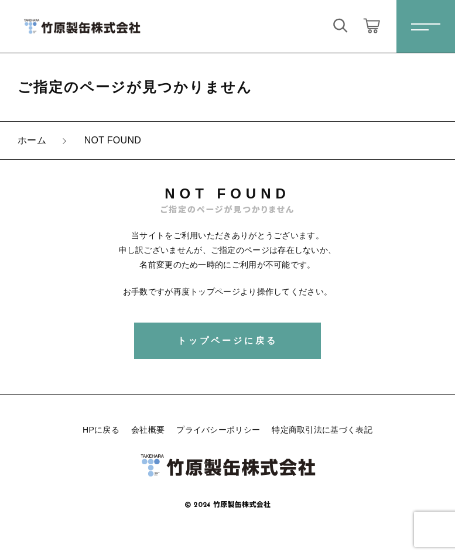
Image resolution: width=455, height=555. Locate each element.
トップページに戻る (227, 340)
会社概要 (148, 429)
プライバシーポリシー (218, 429)
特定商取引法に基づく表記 (322, 429)
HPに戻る (101, 429)
